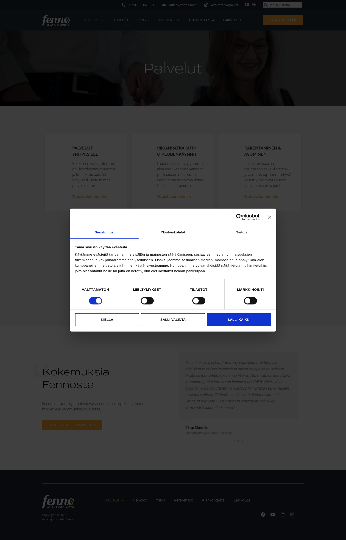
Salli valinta (173, 319)
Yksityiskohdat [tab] (173, 232)
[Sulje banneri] (269, 217)
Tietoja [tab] (242, 232)
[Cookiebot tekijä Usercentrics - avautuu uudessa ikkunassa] (239, 217)
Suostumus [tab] (104, 232)
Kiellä (107, 319)
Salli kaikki (239, 319)
